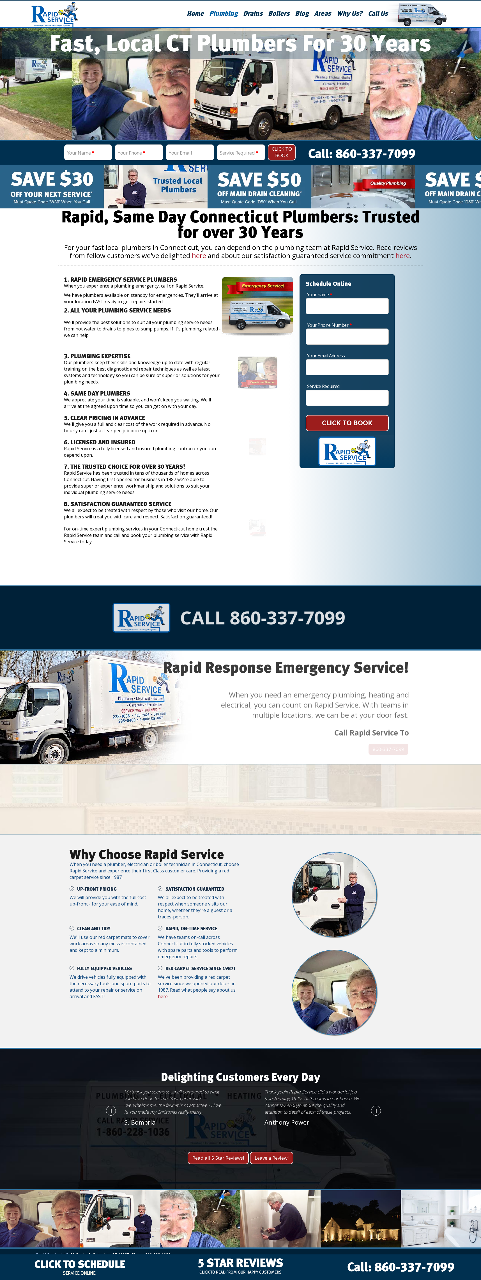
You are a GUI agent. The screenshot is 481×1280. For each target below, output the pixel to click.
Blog (302, 14)
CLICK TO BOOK (347, 422)
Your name (319, 294)
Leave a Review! (272, 1158)
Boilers (278, 14)
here (199, 255)
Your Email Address (326, 356)
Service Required (239, 153)
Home (195, 14)
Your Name (80, 153)
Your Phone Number (329, 325)
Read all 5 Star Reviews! (218, 1158)
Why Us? (349, 14)
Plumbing (223, 14)
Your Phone (131, 153)
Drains (253, 14)
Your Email (180, 153)
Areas (322, 14)
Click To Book (282, 152)
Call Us (378, 14)
